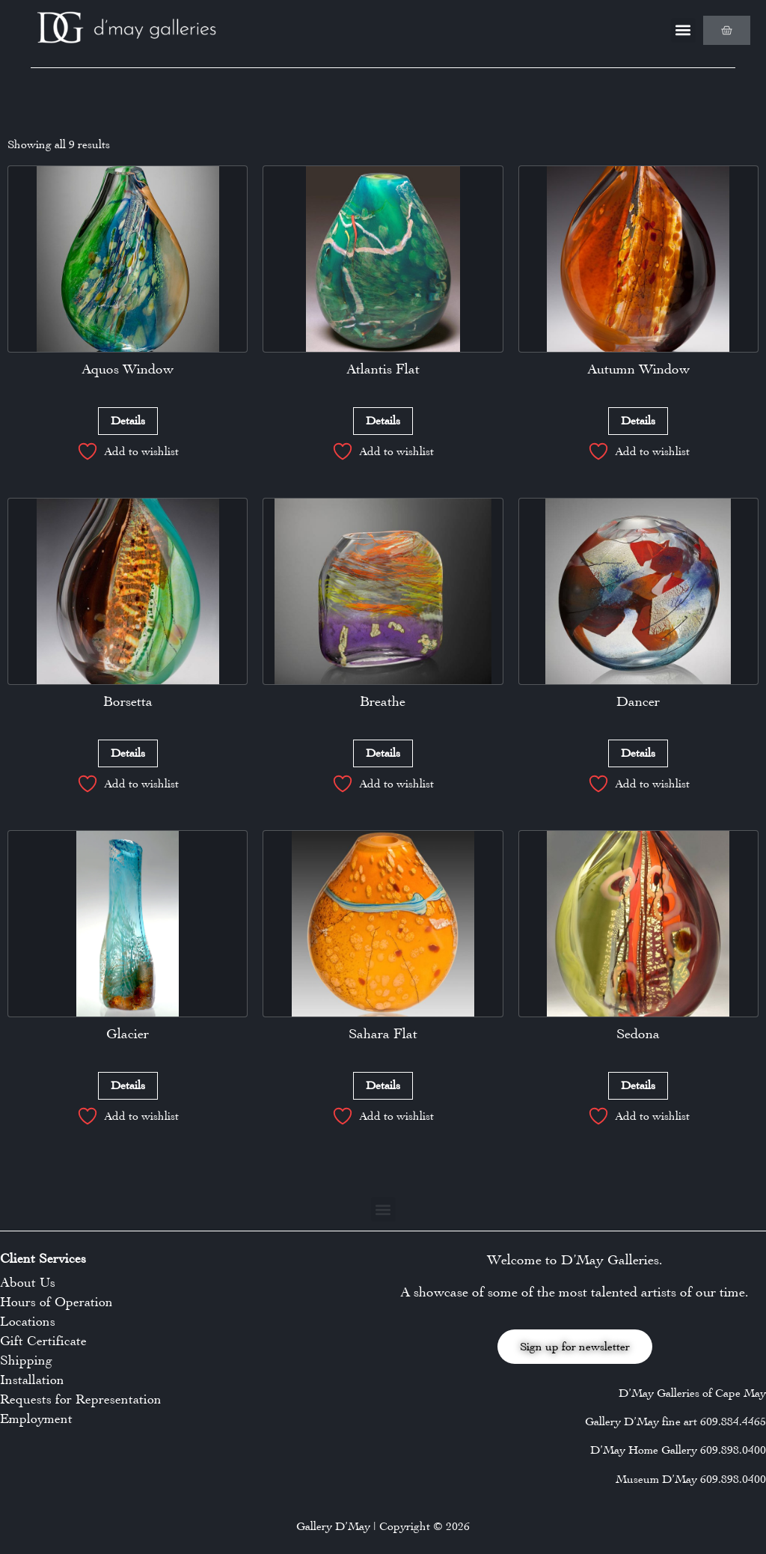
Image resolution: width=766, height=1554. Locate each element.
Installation (32, 1379)
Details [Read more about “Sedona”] (638, 1085)
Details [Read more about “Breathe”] (383, 753)
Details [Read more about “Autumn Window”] (638, 420)
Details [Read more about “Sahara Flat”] (383, 1085)
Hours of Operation (56, 1302)
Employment (36, 1418)
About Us (27, 1282)
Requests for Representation (81, 1399)
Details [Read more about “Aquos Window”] (128, 420)
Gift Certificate (43, 1340)
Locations (27, 1321)
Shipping (26, 1360)
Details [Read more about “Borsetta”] (128, 753)
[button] (683, 30)
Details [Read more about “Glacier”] (128, 1085)
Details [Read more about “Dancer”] (638, 753)
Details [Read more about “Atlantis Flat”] (383, 420)
